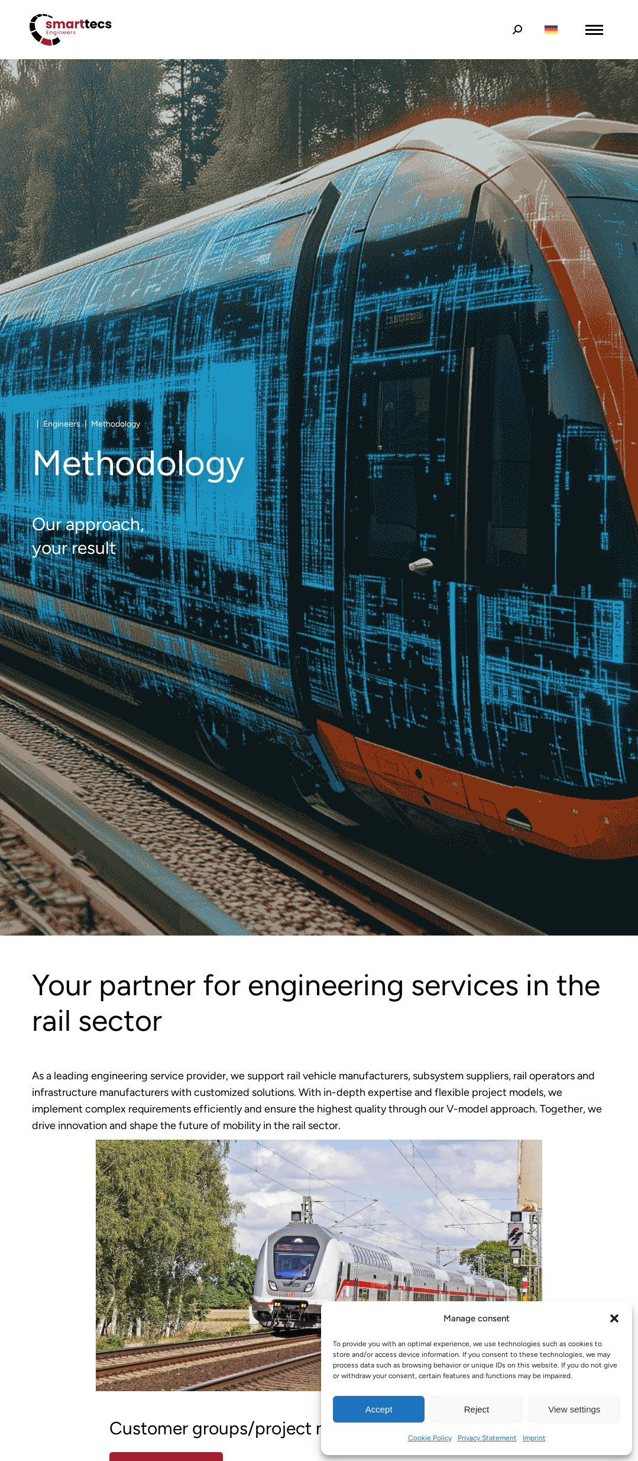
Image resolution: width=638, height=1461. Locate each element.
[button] (614, 1318)
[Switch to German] (551, 29)
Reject (477, 1409)
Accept (379, 1409)
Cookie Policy (430, 1438)
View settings (574, 1409)
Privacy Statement (487, 1438)
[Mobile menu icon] (594, 30)
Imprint (534, 1438)
